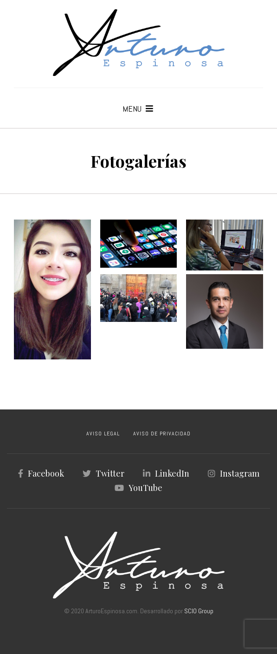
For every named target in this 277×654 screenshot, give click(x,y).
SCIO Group (198, 611)
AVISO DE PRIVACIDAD (162, 433)
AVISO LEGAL (103, 433)
